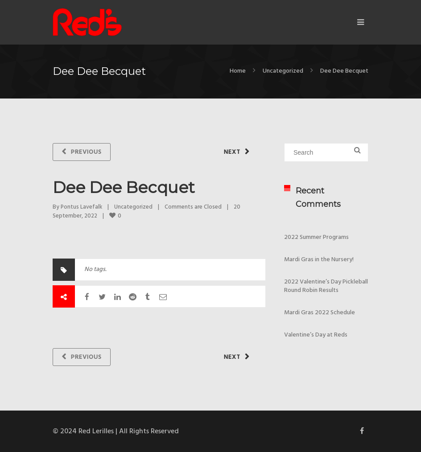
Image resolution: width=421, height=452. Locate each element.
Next (232, 152)
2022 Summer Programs (316, 237)
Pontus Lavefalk (81, 207)
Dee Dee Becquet (124, 187)
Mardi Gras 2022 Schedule (319, 313)
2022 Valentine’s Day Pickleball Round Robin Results (326, 286)
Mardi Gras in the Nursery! (319, 260)
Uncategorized (283, 71)
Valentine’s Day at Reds (315, 335)
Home (238, 71)
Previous (86, 152)
